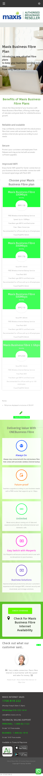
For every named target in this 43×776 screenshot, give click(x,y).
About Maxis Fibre (13, 761)
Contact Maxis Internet (27, 761)
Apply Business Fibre (21, 415)
